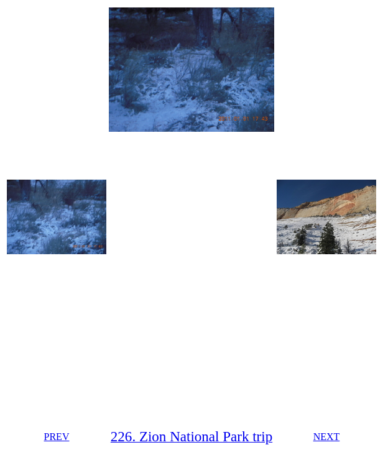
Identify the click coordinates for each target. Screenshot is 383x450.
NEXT (326, 436)
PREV (57, 436)
